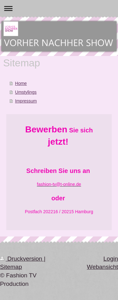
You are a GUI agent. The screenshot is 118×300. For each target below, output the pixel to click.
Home (21, 83)
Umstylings (26, 92)
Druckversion (22, 258)
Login (111, 258)
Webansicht (102, 267)
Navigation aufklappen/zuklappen (59, 8)
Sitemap (11, 267)
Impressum (26, 100)
